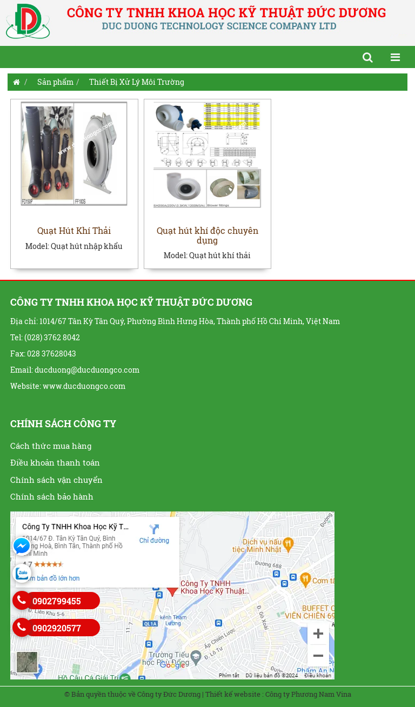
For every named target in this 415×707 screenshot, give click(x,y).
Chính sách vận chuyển (56, 479)
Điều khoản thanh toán (55, 462)
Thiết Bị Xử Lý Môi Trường (136, 82)
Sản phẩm (55, 82)
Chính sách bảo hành (51, 496)
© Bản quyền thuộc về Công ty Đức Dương (132, 694)
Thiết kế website (232, 694)
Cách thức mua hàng (50, 445)
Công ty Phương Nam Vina (308, 694)
